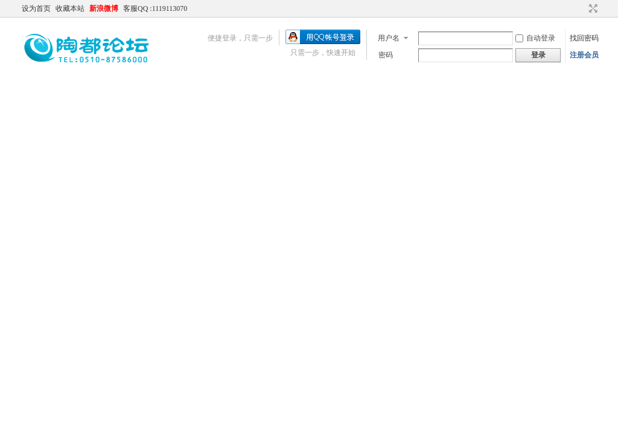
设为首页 (36, 8)
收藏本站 (70, 8)
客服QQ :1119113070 (155, 8)
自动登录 (535, 38)
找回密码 (584, 38)
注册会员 (584, 55)
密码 (385, 55)
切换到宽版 (592, 8)
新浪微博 (103, 8)
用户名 (389, 38)
